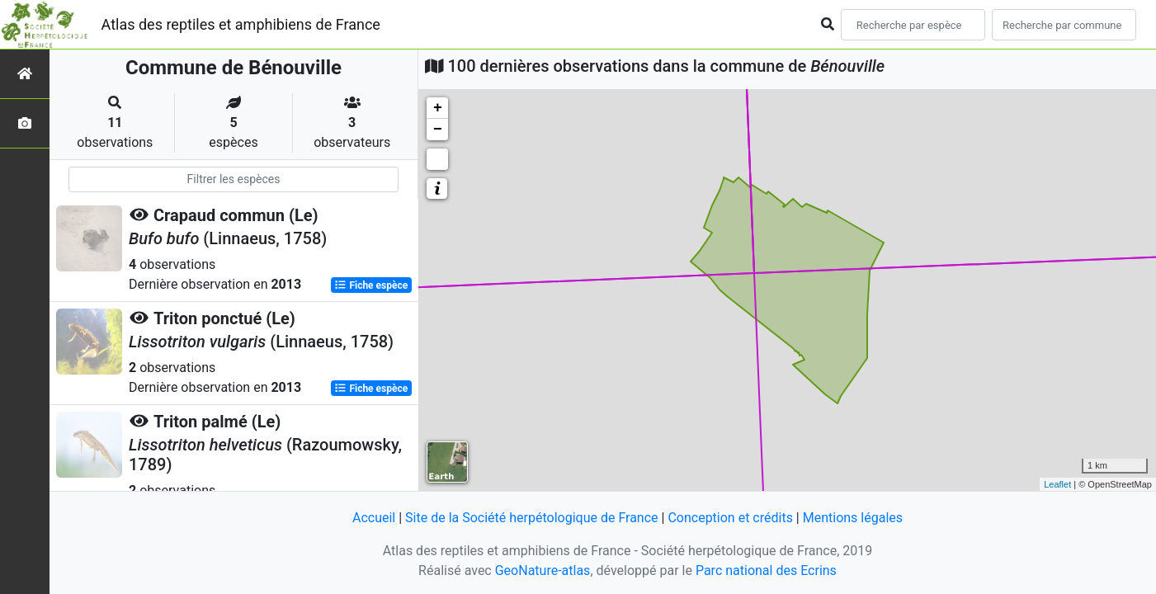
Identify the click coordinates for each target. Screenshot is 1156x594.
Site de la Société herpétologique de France (531, 518)
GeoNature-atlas (543, 570)
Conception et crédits (730, 518)
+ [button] (437, 108)
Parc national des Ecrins (766, 570)
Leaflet (1057, 484)
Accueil (373, 518)
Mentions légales (853, 518)
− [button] (437, 129)
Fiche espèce (371, 285)
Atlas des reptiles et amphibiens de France (240, 24)
